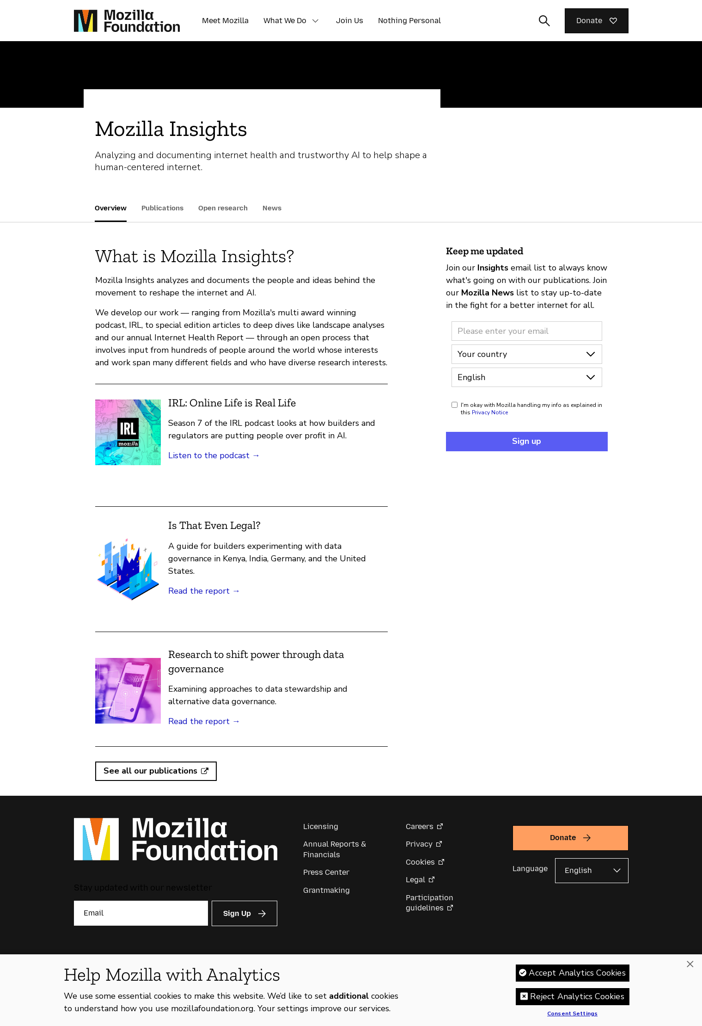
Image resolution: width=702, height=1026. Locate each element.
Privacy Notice (490, 412)
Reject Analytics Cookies (577, 998)
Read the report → (204, 590)
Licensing (320, 826)
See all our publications (150, 770)
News (271, 208)
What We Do (284, 20)
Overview (111, 208)
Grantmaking (326, 890)
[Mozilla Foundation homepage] (127, 21)
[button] (315, 21)
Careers (419, 826)
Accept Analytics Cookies (577, 975)
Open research (223, 208)
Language (530, 868)
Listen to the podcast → (214, 455)
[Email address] (527, 331)
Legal (415, 879)
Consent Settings (572, 1016)
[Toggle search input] (544, 21)
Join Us (349, 20)
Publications (162, 208)
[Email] (141, 913)
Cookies (420, 862)
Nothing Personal (409, 20)
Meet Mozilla (225, 20)
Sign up (526, 441)
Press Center (326, 872)
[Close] (690, 967)
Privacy (419, 844)
